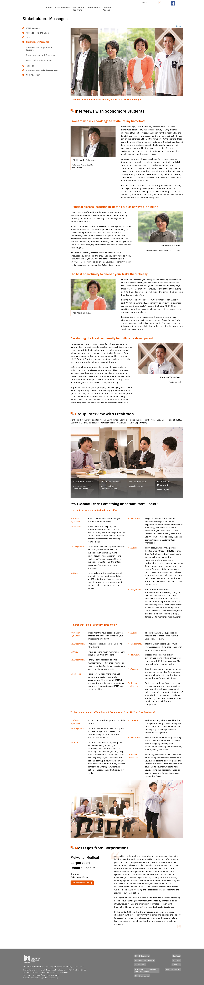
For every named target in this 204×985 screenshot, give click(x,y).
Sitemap (176, 965)
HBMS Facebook (172, 969)
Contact (176, 956)
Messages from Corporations (39, 60)
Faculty (29, 37)
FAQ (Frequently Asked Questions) (41, 70)
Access (176, 960)
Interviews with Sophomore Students (39, 48)
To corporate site (81, 883)
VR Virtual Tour (33, 75)
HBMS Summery (33, 28)
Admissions (140, 965)
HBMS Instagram (142, 976)
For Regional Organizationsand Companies (147, 970)
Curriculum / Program (144, 960)
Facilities (30, 66)
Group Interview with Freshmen (40, 55)
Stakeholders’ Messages (37, 42)
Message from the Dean (37, 33)
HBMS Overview (142, 956)
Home (178, 26)
